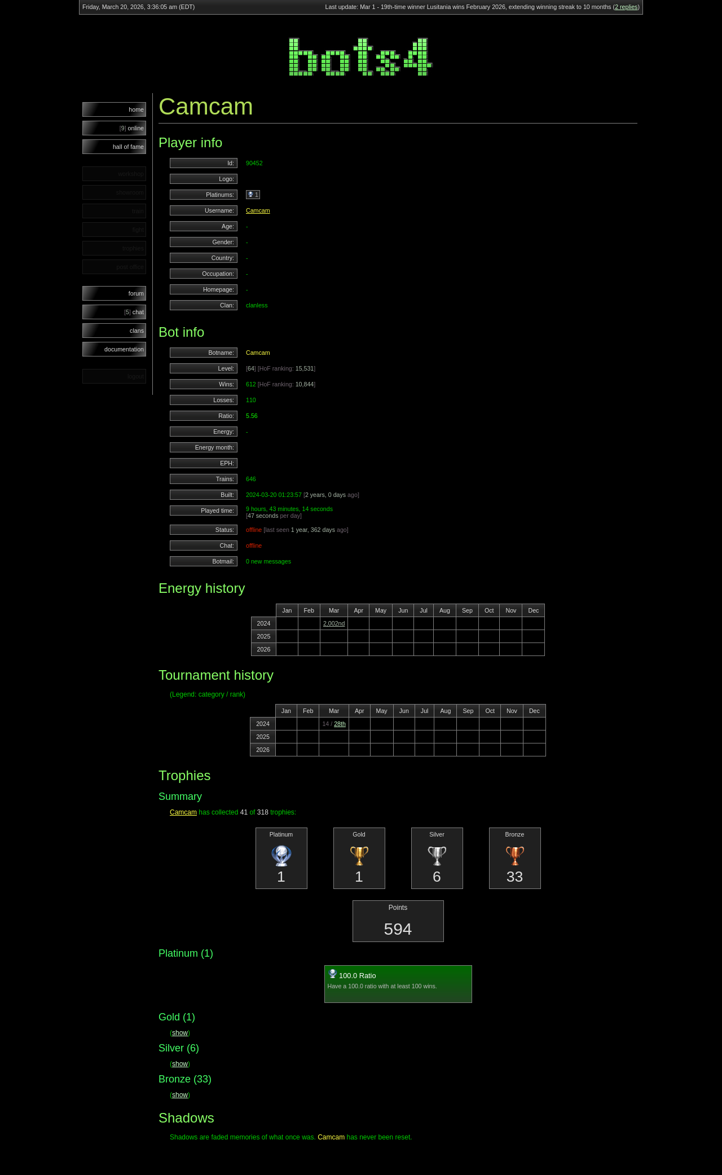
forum (136, 293)
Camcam (258, 210)
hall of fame (128, 146)
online (132, 128)
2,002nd (334, 623)
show (180, 1033)
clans (137, 330)
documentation (124, 349)
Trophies (184, 775)
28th (340, 723)
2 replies (626, 6)
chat (134, 312)
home (136, 109)
